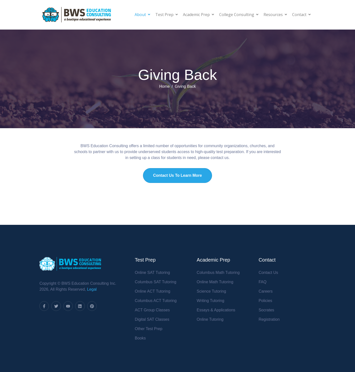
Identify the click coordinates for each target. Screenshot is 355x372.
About (142, 14)
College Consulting (238, 14)
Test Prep (166, 14)
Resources (275, 14)
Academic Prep (198, 14)
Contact (301, 14)
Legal (92, 289)
